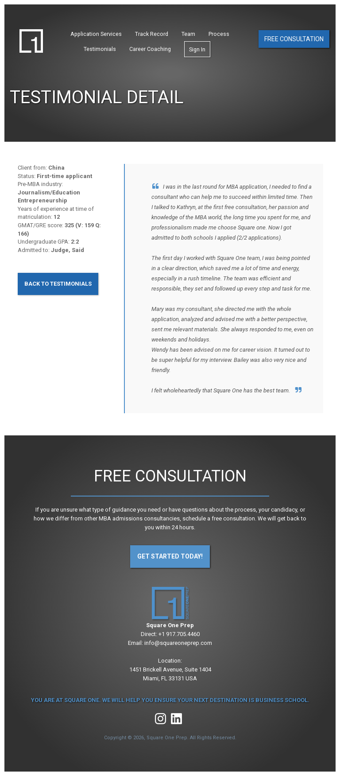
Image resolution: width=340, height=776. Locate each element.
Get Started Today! (170, 556)
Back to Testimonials (58, 283)
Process (219, 34)
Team (188, 34)
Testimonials (100, 49)
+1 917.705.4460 (179, 634)
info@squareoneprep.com (178, 643)
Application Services (96, 34)
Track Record (151, 34)
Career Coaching (150, 49)
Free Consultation (294, 39)
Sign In (197, 49)
